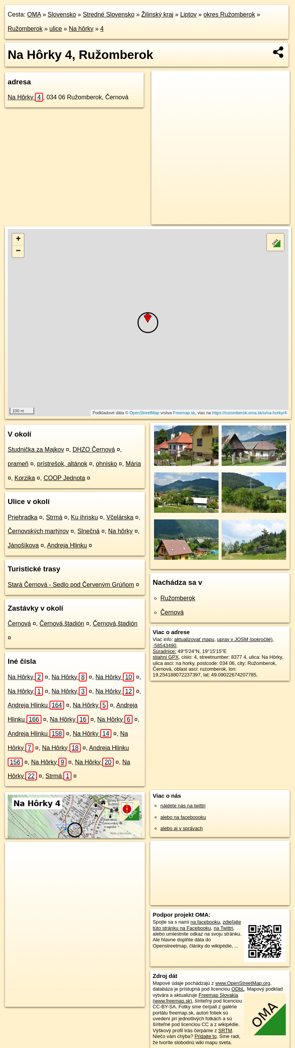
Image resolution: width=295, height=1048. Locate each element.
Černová (19, 623)
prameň (18, 463)
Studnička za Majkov (36, 449)
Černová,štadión (62, 623)
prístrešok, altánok (62, 463)
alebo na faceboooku (183, 817)
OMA (34, 14)
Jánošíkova (23, 545)
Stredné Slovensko (108, 14)
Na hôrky (81, 28)
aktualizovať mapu (194, 639)
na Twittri (223, 928)
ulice (56, 28)
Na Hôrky (25, 97)
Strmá (54, 517)
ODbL (237, 989)
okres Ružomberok (229, 14)
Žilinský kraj (157, 14)
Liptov (188, 14)
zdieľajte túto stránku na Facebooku (197, 925)
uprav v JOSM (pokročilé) (244, 639)
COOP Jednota (64, 478)
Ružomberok (25, 28)
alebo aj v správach (182, 828)
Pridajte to (205, 1036)
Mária (133, 463)
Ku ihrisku (84, 517)
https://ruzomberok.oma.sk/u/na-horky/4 (249, 412)
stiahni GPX (166, 657)
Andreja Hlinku (67, 545)
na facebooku (205, 922)
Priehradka (22, 517)
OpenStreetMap (144, 412)
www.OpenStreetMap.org (242, 983)
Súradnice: (164, 651)
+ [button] (18, 239)
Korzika (25, 478)
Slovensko (62, 14)
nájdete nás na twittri (183, 806)
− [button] (18, 251)
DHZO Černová (94, 449)
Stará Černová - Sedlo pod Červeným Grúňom (71, 584)
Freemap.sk (184, 412)
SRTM (225, 1030)
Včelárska (119, 517)
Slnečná (88, 531)
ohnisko (106, 463)
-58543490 (164, 645)
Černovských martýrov (38, 531)
